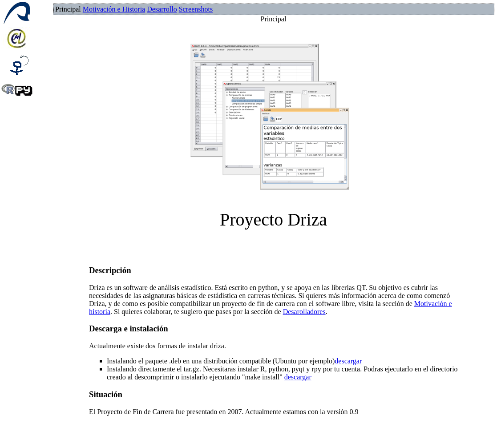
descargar (348, 361)
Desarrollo (162, 9)
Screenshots (196, 9)
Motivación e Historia (114, 9)
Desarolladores (304, 311)
